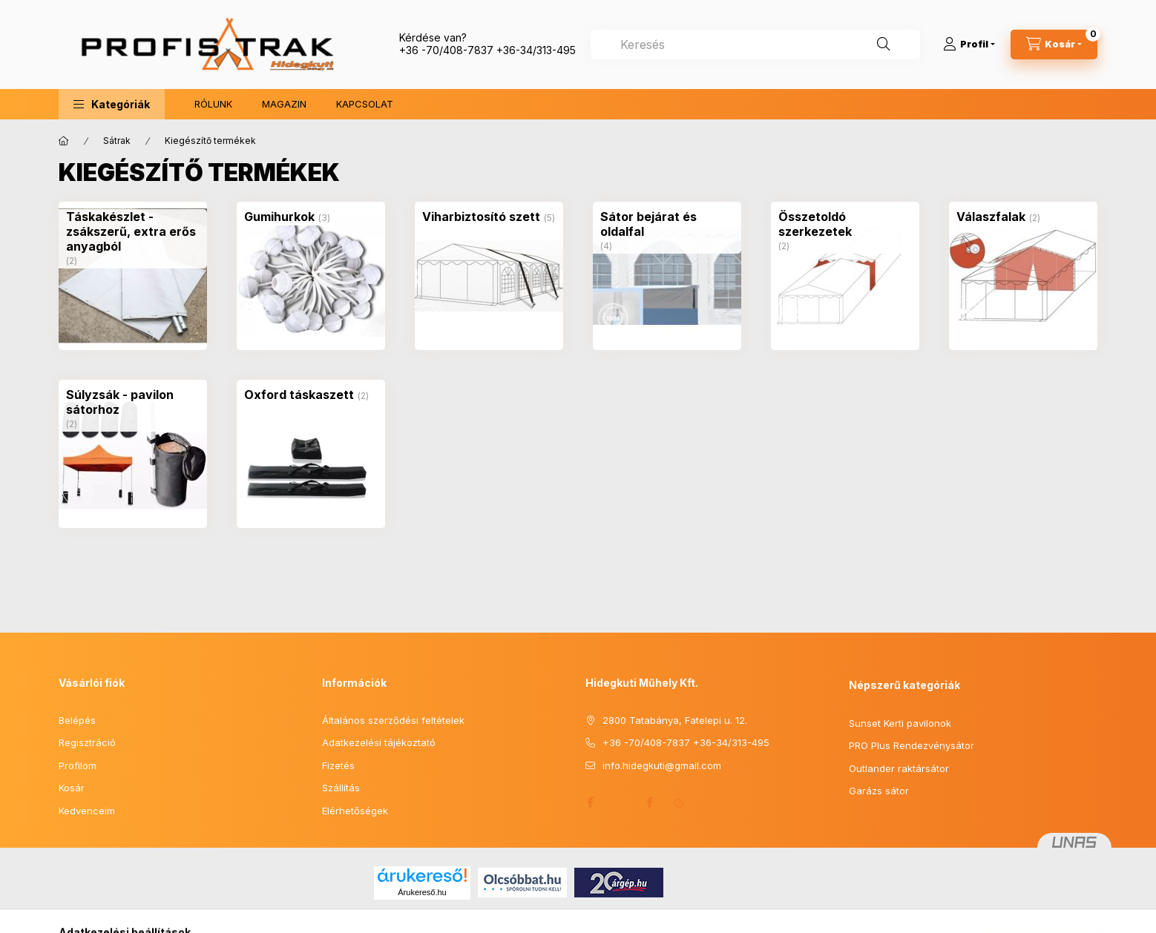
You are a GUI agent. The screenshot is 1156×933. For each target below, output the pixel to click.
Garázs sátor (879, 791)
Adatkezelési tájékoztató (379, 742)
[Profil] (969, 44)
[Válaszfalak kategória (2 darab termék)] (990, 216)
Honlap (619, 802)
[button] (112, 104)
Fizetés (338, 765)
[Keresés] (883, 44)
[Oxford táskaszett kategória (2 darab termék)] (299, 394)
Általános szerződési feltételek (393, 720)
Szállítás (341, 788)
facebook (590, 802)
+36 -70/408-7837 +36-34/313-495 (487, 50)
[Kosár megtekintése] (1054, 44)
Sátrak (117, 140)
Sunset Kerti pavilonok (900, 723)
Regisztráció (87, 742)
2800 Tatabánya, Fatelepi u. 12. (674, 720)
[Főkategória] (64, 141)
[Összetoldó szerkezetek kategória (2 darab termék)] (845, 224)
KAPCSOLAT (364, 104)
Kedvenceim (87, 811)
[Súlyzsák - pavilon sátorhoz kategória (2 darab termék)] (133, 402)
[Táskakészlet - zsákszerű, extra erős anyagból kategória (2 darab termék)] (133, 231)
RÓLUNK (213, 104)
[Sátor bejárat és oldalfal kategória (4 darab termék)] (667, 224)
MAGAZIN (284, 104)
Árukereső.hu (422, 892)
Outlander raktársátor (899, 768)
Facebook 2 (649, 802)
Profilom (77, 765)
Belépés (77, 720)
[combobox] (755, 44)
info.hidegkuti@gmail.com (661, 765)
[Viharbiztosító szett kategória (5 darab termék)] (481, 216)
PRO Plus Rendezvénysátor (911, 745)
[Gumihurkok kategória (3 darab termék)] (279, 216)
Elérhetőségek (355, 811)
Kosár (72, 788)
